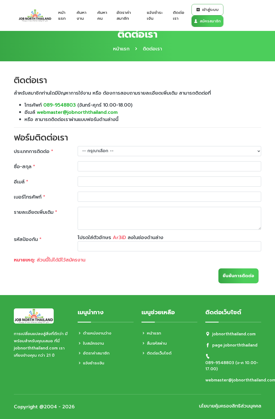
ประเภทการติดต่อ (33, 151)
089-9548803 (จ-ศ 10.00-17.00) (232, 366)
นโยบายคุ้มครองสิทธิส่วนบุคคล (229, 406)
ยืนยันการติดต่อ (238, 276)
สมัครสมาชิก (207, 21)
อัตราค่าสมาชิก (123, 16)
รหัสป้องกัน (27, 239)
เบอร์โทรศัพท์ (29, 197)
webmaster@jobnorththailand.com (78, 112)
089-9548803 (59, 105)
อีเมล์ (21, 182)
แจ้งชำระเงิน (154, 16)
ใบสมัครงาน (91, 343)
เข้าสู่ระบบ (207, 10)
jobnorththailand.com (234, 334)
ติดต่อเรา (178, 16)
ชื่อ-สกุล (24, 166)
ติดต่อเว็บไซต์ (156, 353)
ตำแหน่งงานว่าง (95, 333)
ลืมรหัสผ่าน (154, 343)
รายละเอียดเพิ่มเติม (35, 212)
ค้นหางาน (81, 16)
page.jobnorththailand (235, 345)
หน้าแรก (62, 16)
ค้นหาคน (102, 16)
